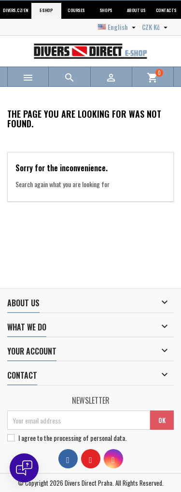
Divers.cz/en (15, 10)
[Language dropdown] (118, 27)
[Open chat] (24, 467)
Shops (106, 10)
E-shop (46, 10)
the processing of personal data (84, 438)
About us (136, 10)
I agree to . (72, 438)
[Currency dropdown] (156, 27)
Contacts (166, 10)
